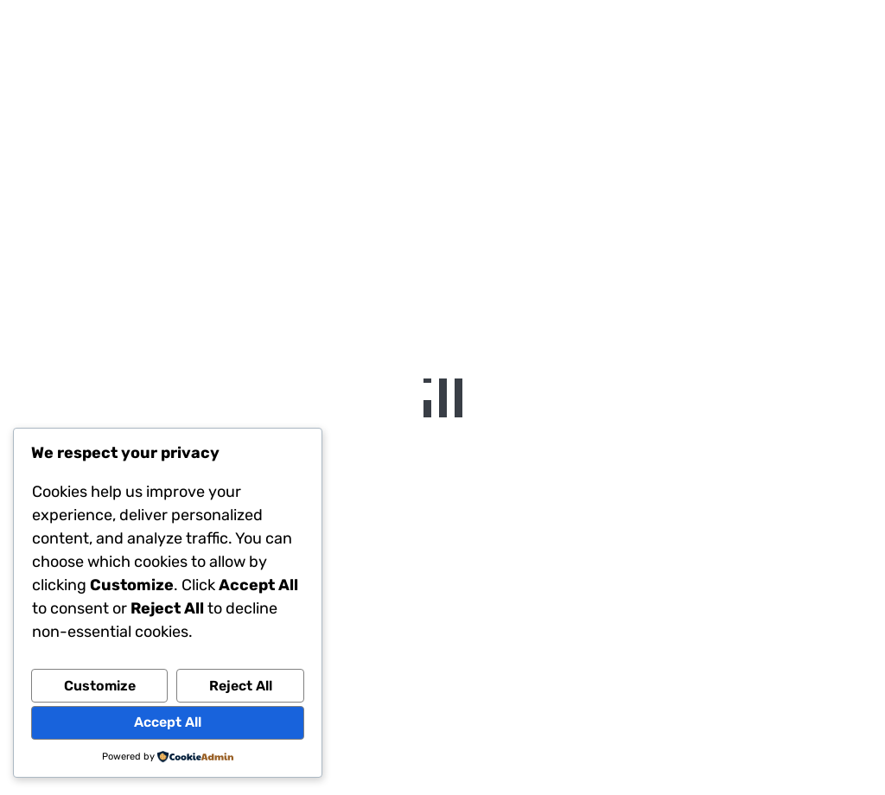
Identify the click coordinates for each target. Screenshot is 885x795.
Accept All (167, 722)
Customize (100, 685)
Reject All (240, 685)
